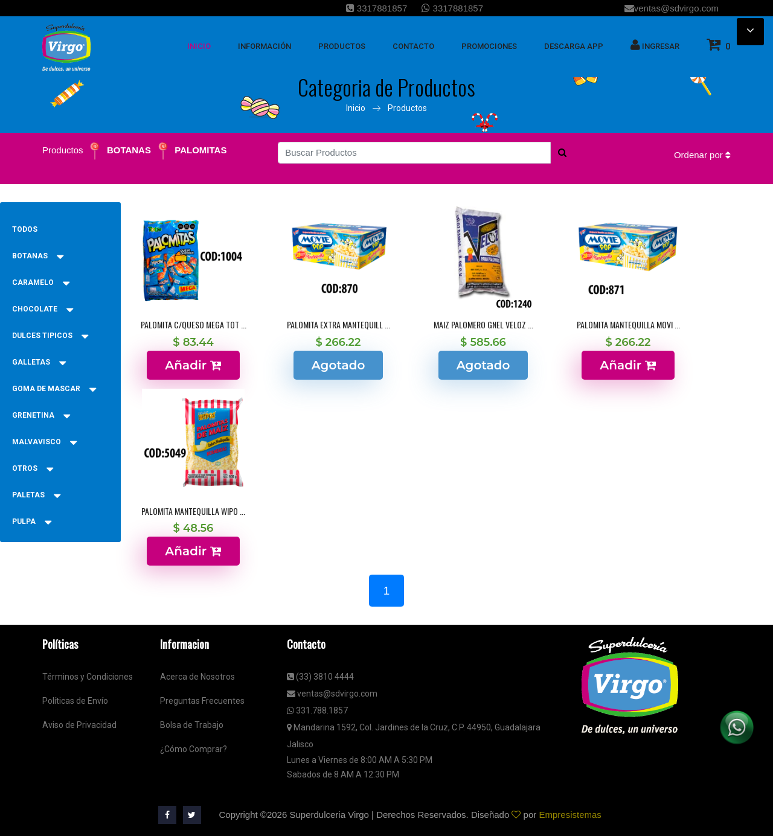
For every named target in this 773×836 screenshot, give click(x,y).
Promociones (489, 46)
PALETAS (36, 495)
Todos (24, 229)
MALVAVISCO (44, 442)
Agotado (338, 365)
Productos (407, 108)
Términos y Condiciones (87, 676)
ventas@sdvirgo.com (671, 8)
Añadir (193, 365)
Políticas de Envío (75, 701)
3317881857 (377, 8)
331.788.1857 (317, 710)
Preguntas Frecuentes (202, 701)
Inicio (355, 108)
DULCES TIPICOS (50, 335)
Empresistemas (570, 814)
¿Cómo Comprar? (193, 749)
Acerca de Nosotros (197, 676)
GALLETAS (39, 362)
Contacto (413, 46)
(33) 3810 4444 (320, 676)
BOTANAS (129, 150)
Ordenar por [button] (702, 155)
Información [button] (264, 46)
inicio (199, 46)
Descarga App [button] (573, 46)
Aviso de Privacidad (79, 725)
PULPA (31, 521)
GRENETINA (41, 415)
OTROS (32, 468)
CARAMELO (40, 282)
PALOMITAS (200, 150)
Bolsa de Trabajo (191, 725)
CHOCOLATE (42, 309)
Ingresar (654, 45)
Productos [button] (341, 46)
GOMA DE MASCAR (54, 388)
